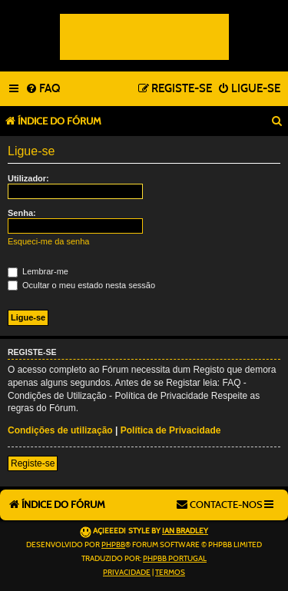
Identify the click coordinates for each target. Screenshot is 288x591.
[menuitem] (42, 89)
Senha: (22, 212)
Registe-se (33, 463)
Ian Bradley (185, 531)
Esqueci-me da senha (48, 241)
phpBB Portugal (175, 559)
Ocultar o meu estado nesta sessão (81, 285)
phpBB (113, 545)
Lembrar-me (38, 271)
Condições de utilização (60, 430)
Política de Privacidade (171, 430)
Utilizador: (28, 178)
